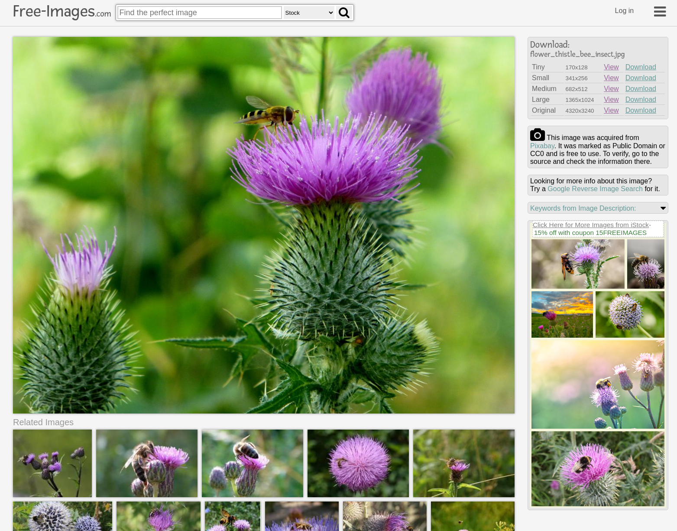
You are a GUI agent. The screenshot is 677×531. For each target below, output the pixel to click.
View (611, 67)
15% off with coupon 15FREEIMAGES (590, 232)
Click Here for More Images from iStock (591, 224)
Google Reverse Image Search (595, 188)
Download (640, 67)
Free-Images (62, 11)
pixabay (542, 146)
